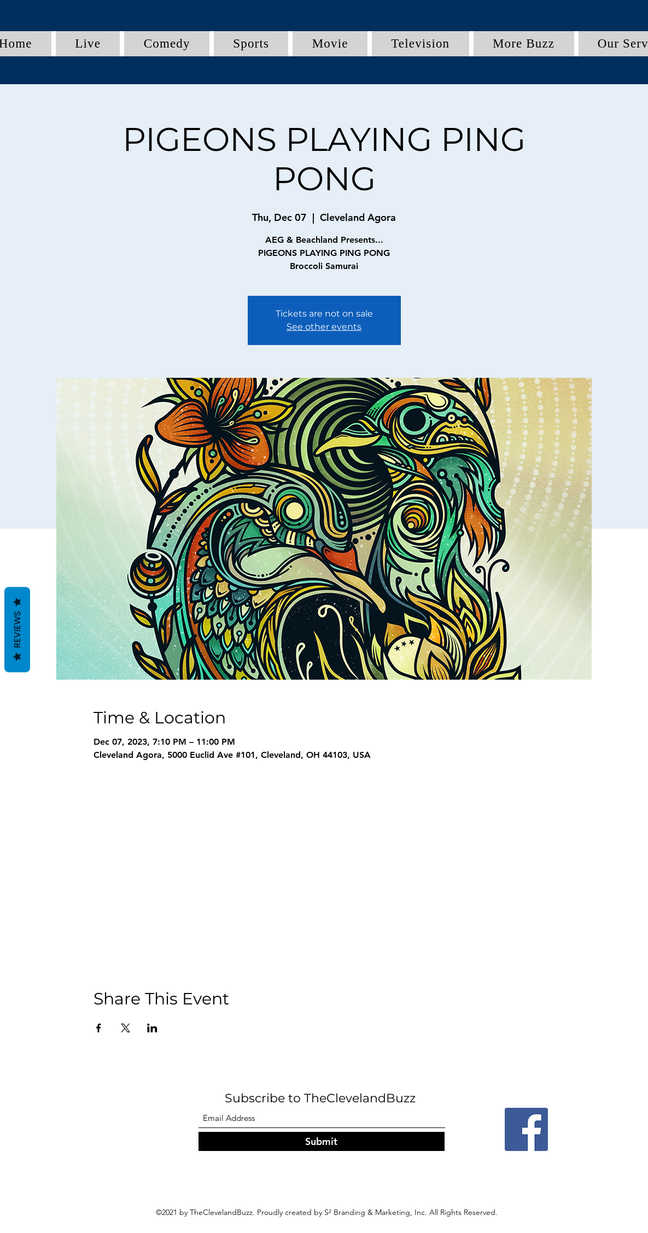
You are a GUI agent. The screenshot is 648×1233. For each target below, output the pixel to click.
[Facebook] (526, 1129)
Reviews (17, 629)
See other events (324, 327)
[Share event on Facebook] (99, 1028)
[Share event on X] (125, 1028)
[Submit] (322, 1141)
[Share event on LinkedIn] (152, 1028)
